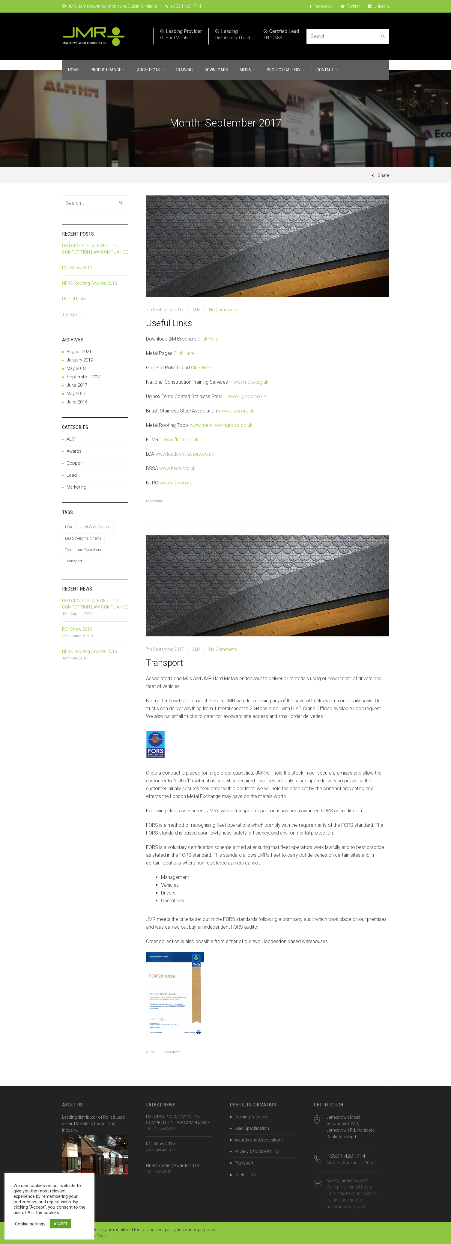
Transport (164, 662)
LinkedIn (378, 6)
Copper (74, 463)
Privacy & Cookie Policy (256, 1151)
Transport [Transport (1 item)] (73, 561)
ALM (150, 1052)
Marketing (154, 501)
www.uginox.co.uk (247, 396)
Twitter (350, 6)
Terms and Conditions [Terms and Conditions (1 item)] (83, 549)
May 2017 (76, 393)
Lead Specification (251, 1128)
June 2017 (77, 385)
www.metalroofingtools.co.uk (221, 425)
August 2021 (79, 351)
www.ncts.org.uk (250, 382)
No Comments (223, 309)
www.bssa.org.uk (236, 411)
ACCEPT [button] (60, 1224)
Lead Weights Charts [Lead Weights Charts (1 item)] (83, 538)
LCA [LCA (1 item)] (68, 527)
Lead (72, 475)
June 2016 (77, 402)
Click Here (208, 339)
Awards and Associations (259, 1140)
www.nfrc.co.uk (175, 483)
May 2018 (76, 368)
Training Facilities (250, 1117)
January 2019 (80, 360)
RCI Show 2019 (77, 267)
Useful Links (169, 323)
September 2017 (84, 376)
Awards (74, 451)
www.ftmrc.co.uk (181, 439)
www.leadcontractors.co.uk (184, 454)
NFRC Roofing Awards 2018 (89, 283)
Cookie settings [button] (30, 1224)
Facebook (321, 6)
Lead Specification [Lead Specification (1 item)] (95, 527)
